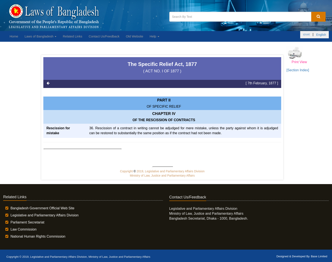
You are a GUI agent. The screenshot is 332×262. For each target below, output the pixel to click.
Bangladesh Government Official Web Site (42, 208)
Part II (164, 100)
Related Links (72, 36)
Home (14, 36)
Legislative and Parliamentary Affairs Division (44, 215)
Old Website (134, 36)
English (321, 34)
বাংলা (306, 34)
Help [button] (154, 36)
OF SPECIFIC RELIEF (164, 106)
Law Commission (23, 229)
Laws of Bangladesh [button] (40, 36)
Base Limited (319, 256)
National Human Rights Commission (37, 236)
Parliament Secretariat (27, 222)
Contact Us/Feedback (104, 36)
